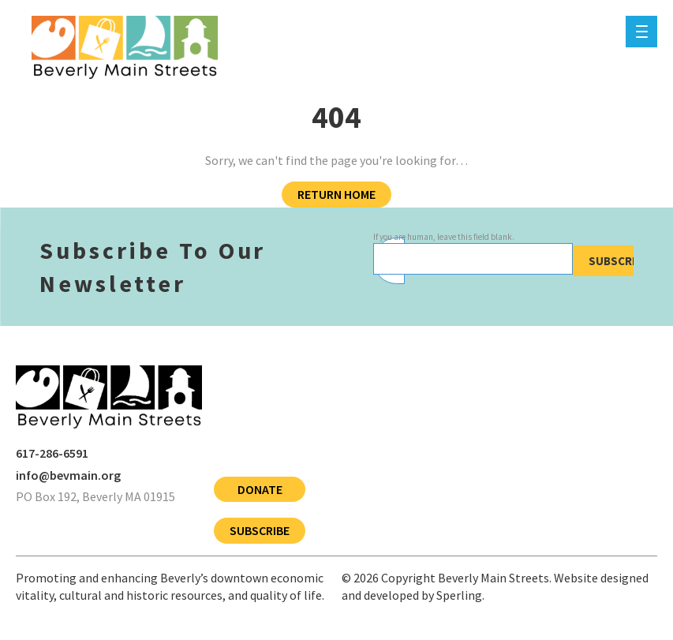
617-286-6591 (52, 453)
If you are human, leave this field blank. (443, 236)
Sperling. (460, 595)
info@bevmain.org (68, 475)
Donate (259, 489)
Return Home (336, 194)
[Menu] (641, 31)
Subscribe (619, 260)
